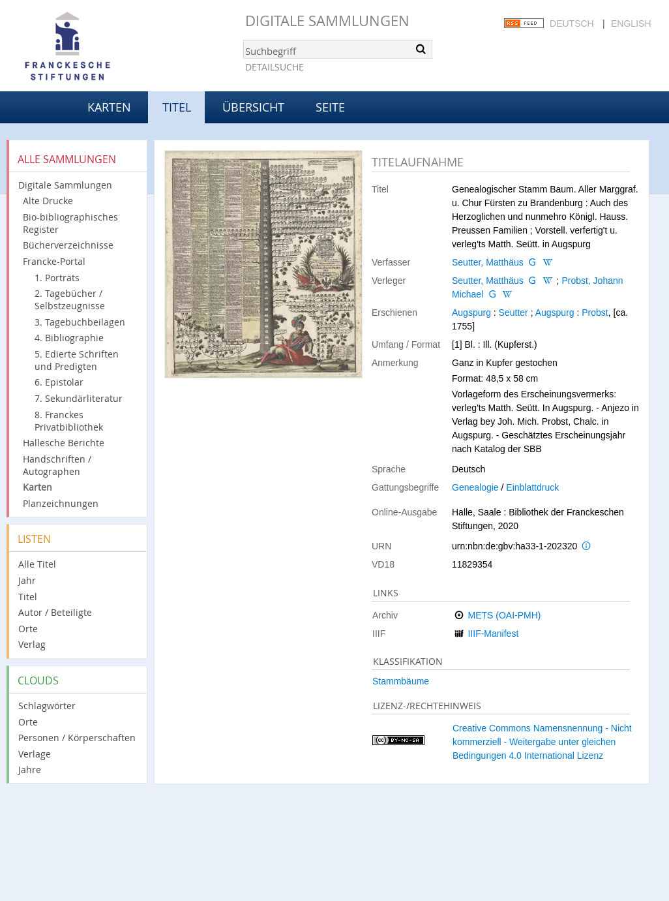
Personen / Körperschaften (77, 737)
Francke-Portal (54, 261)
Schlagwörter (47, 705)
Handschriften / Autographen (57, 465)
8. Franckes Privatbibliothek (69, 420)
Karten (109, 107)
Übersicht (253, 107)
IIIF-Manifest (493, 633)
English (631, 23)
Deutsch (572, 23)
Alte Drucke (48, 200)
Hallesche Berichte (63, 442)
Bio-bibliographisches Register (70, 223)
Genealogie (475, 487)
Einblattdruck (532, 487)
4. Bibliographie (69, 337)
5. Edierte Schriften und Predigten (77, 360)
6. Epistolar (59, 382)
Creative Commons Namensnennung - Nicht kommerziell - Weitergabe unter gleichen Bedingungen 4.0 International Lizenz (542, 742)
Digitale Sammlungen (327, 20)
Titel (27, 596)
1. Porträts (57, 277)
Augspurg (471, 312)
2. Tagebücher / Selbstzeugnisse (70, 299)
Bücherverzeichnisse (68, 245)
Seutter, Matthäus (488, 262)
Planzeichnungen (60, 503)
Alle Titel (37, 564)
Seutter (513, 312)
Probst (595, 312)
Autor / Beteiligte (55, 612)
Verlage (34, 754)
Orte (28, 628)
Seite (330, 107)
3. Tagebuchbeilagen (80, 322)
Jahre (29, 769)
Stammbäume (400, 681)
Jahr (27, 580)
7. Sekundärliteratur (79, 398)
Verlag (32, 644)
